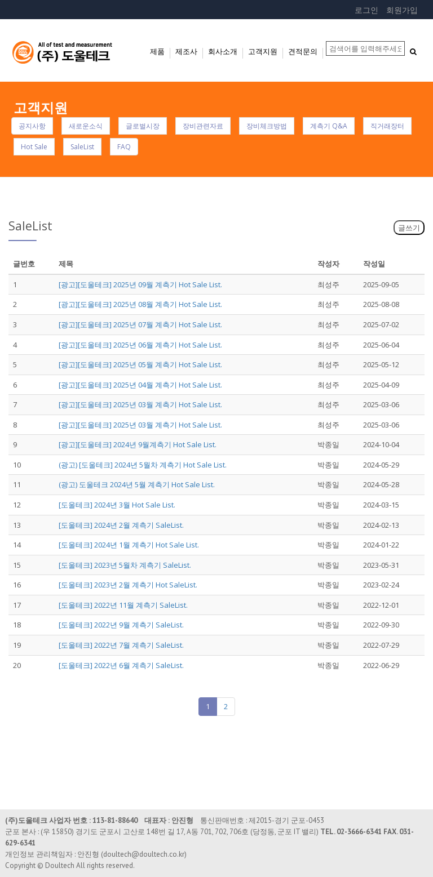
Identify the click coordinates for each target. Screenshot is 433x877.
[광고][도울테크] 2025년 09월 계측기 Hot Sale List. (140, 284)
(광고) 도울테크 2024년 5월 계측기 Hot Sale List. (137, 484)
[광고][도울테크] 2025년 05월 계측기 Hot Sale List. (140, 364)
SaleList (82, 147)
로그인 (366, 10)
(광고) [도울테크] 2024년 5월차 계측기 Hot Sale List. (143, 465)
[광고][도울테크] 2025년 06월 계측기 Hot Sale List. (140, 345)
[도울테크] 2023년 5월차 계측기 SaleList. (125, 565)
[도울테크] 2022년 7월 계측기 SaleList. (121, 645)
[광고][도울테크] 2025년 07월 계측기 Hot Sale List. (140, 324)
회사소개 (222, 51)
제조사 (186, 51)
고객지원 (262, 51)
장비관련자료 (203, 126)
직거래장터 (387, 126)
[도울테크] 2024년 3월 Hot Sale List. (117, 505)
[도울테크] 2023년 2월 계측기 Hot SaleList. (128, 585)
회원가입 (402, 10)
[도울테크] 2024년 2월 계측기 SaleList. (121, 525)
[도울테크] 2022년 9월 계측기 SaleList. (121, 625)
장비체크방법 (266, 126)
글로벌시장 (143, 126)
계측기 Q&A (328, 126)
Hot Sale (34, 147)
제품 (157, 51)
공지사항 (32, 126)
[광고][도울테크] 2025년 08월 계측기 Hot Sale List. (140, 304)
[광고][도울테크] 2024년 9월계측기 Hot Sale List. (137, 444)
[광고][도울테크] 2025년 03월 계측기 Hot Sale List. (140, 404)
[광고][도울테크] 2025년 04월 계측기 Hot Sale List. (140, 385)
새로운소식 (86, 126)
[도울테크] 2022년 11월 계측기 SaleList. (123, 605)
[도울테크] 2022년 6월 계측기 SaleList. (121, 665)
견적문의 (302, 51)
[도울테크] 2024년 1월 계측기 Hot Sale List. (129, 545)
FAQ (124, 147)
